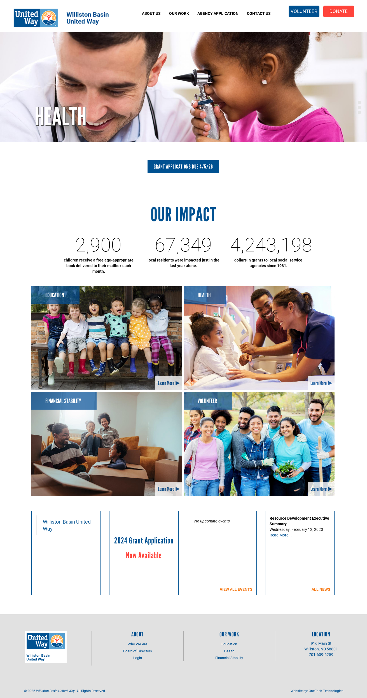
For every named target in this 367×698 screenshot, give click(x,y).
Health (61, 116)
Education (54, 295)
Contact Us (259, 13)
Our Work (179, 13)
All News (321, 589)
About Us (151, 13)
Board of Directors (137, 650)
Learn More (166, 383)
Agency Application (218, 13)
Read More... (281, 535)
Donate (338, 11)
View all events (236, 589)
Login (137, 657)
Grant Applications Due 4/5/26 (183, 166)
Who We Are (137, 643)
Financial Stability (63, 401)
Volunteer (304, 11)
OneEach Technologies (326, 690)
